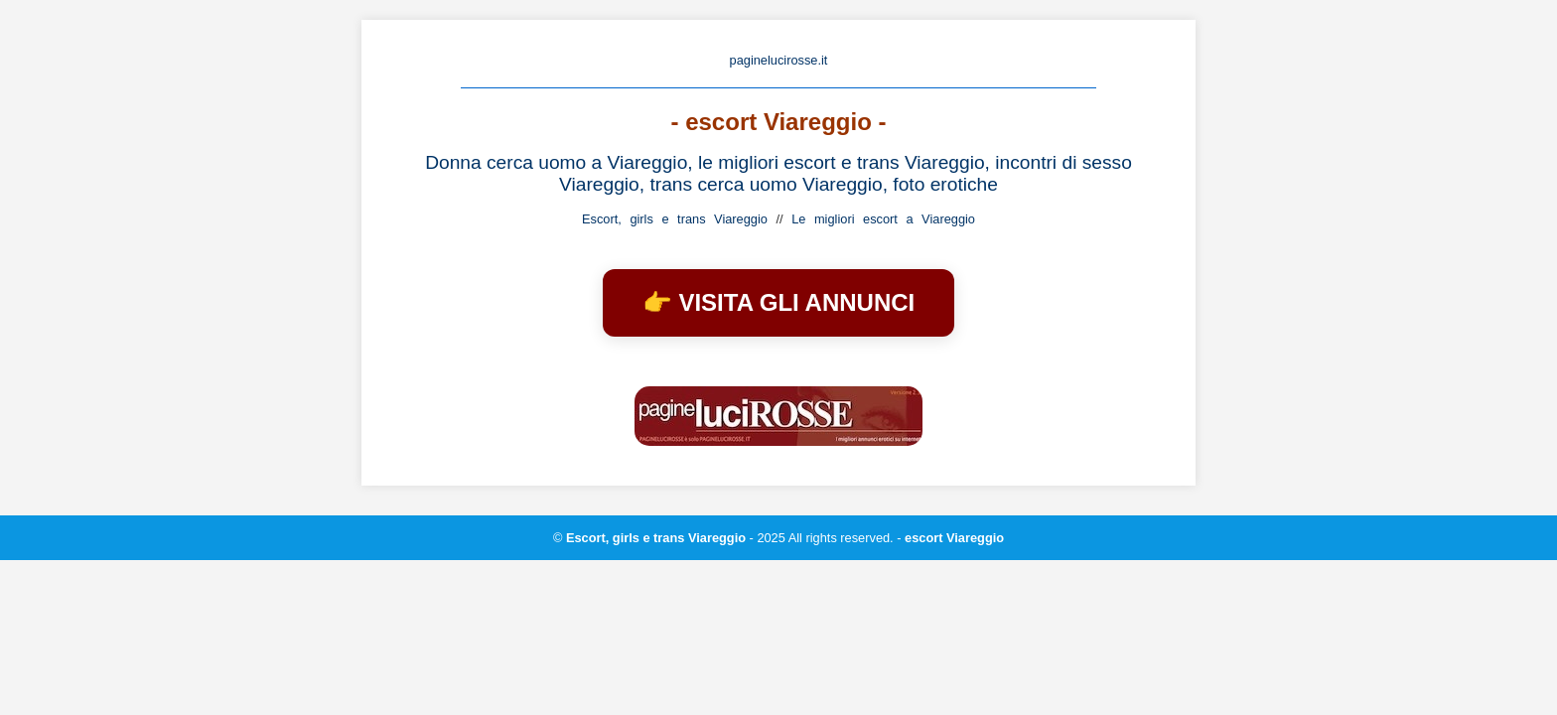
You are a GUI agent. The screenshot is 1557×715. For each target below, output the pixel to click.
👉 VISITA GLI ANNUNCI (778, 302)
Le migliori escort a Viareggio (883, 219)
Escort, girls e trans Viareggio (675, 219)
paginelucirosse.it (779, 60)
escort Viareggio (954, 537)
